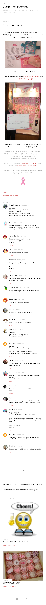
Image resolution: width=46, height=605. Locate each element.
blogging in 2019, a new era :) (18, 541)
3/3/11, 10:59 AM (21, 343)
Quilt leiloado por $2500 (27, 79)
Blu (10, 309)
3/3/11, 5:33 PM (17, 386)
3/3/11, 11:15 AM (19, 360)
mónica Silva (13, 275)
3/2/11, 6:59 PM (24, 236)
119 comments (12, 586)
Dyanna (12, 329)
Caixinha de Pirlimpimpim (15, 7)
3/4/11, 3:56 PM (18, 410)
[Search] (41, 3)
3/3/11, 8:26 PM (19, 398)
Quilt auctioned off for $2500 (26, 166)
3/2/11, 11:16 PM (16, 309)
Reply (11, 218)
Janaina (11, 360)
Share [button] (4, 192)
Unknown (12, 343)
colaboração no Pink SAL (31, 76)
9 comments (11, 545)
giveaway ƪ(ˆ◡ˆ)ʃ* (11, 583)
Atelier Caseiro (14, 236)
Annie (11, 222)
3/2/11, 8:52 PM (23, 275)
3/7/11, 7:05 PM (18, 446)
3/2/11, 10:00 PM (24, 287)
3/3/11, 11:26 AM (20, 372)
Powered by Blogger (23, 599)
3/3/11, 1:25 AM (19, 329)
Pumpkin (12, 319)
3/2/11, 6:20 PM (25, 205)
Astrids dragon (14, 287)
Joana (11, 250)
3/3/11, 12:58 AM (20, 319)
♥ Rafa (11, 410)
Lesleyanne (13, 299)
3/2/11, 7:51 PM (22, 260)
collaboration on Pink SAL (29, 163)
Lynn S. (11, 398)
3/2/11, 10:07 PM (22, 299)
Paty (10, 386)
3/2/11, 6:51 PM (18, 222)
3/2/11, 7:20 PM (18, 249)
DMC (8, 195)
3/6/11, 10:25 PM (21, 434)
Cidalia (11, 446)
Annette (12, 372)
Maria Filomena (14, 205)
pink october (14, 195)
